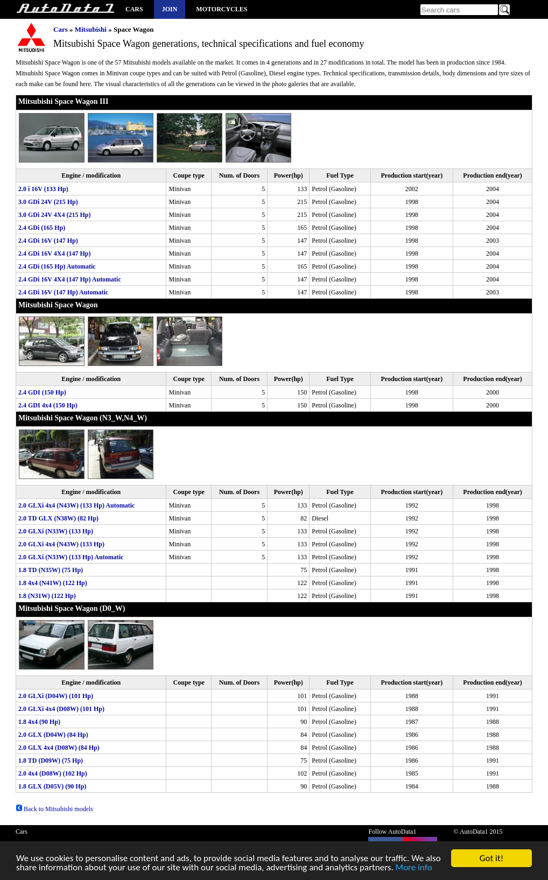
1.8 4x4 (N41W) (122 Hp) (52, 583)
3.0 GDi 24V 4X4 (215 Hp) (54, 215)
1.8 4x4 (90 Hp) (39, 722)
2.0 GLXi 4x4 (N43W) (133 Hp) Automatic (76, 505)
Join (170, 9)
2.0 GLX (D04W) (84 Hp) (53, 734)
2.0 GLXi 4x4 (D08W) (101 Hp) (61, 709)
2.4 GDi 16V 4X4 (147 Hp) (54, 253)
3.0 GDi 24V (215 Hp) (48, 202)
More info (414, 869)
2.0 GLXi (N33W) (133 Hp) (55, 531)
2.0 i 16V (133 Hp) (43, 189)
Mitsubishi (91, 29)
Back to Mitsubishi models (54, 809)
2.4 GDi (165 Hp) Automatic (57, 266)
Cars (134, 9)
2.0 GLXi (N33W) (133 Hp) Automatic (70, 557)
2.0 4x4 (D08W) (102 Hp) (52, 773)
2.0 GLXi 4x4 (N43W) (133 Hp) (61, 544)
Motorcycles (221, 9)
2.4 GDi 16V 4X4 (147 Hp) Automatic (69, 279)
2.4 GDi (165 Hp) (41, 227)
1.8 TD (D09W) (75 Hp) (50, 760)
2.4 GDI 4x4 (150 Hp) (48, 405)
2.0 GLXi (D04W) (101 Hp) (55, 696)
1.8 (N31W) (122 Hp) (47, 596)
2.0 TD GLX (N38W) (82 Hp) (58, 518)
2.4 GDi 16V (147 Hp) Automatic (63, 292)
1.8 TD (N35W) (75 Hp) (50, 570)
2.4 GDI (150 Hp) (42, 392)
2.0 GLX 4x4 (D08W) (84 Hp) (59, 747)
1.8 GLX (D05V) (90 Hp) (52, 786)
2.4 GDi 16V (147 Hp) (48, 240)
